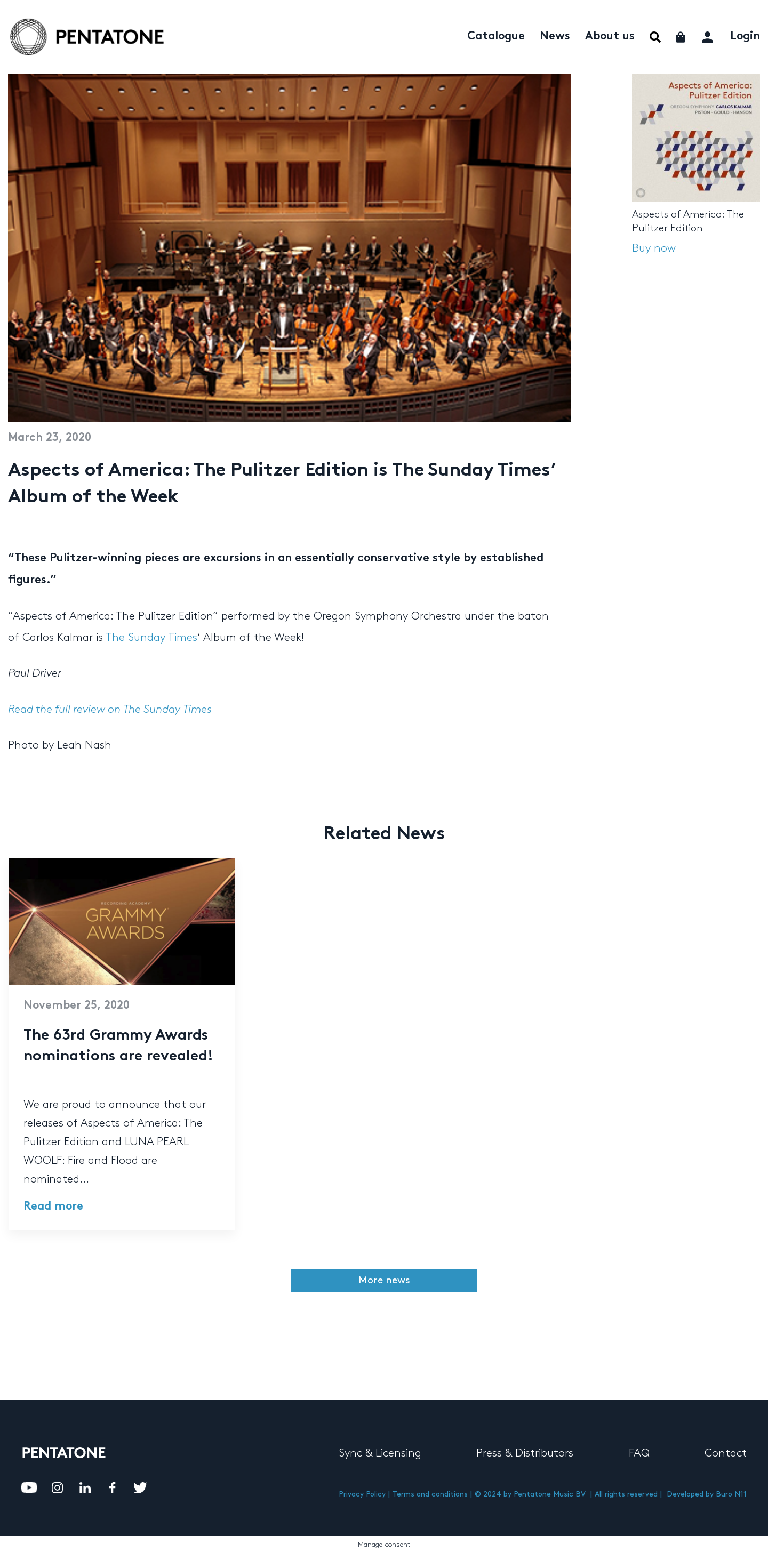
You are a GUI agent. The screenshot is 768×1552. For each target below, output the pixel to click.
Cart (681, 37)
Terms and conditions (430, 1494)
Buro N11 (731, 1494)
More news (384, 1280)
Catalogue (496, 36)
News (555, 36)
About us (610, 36)
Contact (726, 1453)
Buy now (654, 248)
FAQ (639, 1453)
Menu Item (655, 37)
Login (745, 36)
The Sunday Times (151, 637)
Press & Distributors (524, 1453)
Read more (53, 1207)
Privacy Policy (362, 1494)
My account (708, 35)
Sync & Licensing (380, 1453)
